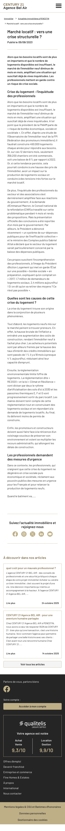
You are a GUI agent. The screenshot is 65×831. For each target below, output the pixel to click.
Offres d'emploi (12, 761)
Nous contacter (12, 793)
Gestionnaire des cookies (32, 819)
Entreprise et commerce (17, 772)
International (11, 788)
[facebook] (6, 689)
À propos (8, 782)
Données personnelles (32, 813)
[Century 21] (15, 6)
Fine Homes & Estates (16, 777)
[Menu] (59, 5)
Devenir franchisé (13, 766)
